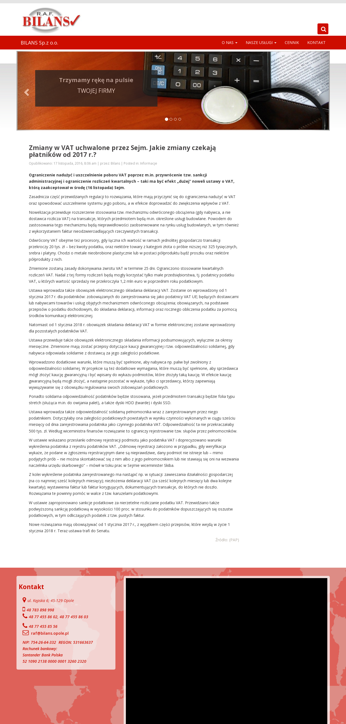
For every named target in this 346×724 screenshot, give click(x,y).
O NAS (229, 42)
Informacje (148, 163)
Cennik (292, 42)
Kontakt (316, 42)
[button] (25, 91)
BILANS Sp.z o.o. (39, 42)
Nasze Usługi (261, 42)
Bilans (116, 163)
